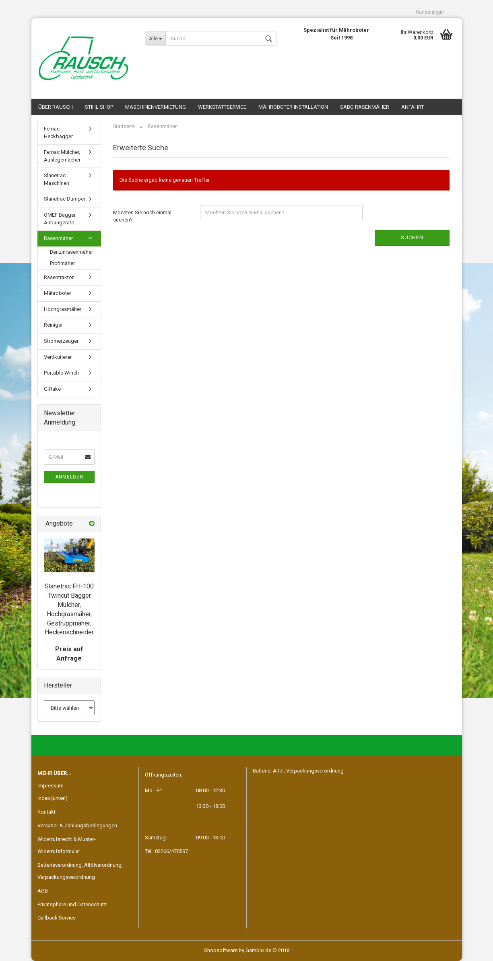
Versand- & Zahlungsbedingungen (77, 825)
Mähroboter (57, 293)
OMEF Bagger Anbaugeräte (60, 219)
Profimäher (62, 263)
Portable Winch (61, 373)
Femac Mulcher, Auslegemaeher (62, 156)
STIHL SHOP (99, 107)
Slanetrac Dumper (64, 199)
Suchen (412, 237)
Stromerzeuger (61, 341)
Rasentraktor (59, 277)
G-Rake (52, 389)
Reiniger (53, 325)
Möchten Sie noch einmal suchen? (142, 216)
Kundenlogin (430, 12)
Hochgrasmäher (62, 309)
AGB (42, 891)
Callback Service (56, 918)
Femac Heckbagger (58, 132)
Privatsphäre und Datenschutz (72, 904)
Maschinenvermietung (155, 107)
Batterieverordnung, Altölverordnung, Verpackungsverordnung (80, 871)
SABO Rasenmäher (364, 107)
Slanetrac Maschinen (56, 179)
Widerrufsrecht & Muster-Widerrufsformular (66, 845)
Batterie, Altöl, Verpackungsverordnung (298, 771)
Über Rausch (55, 107)
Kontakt (46, 812)
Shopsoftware (220, 950)
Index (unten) (52, 798)
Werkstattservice (222, 107)
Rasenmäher (58, 238)
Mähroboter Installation (293, 107)
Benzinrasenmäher (71, 252)
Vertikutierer (58, 357)
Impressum (50, 786)
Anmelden (69, 477)
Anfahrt (412, 107)
